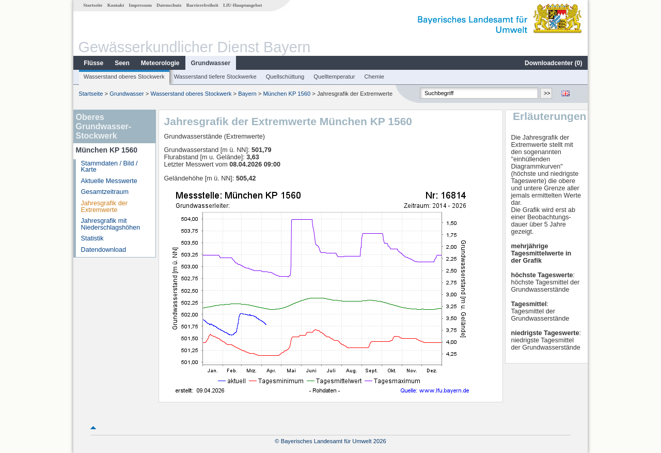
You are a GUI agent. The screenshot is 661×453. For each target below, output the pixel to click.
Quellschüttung (285, 76)
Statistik (92, 238)
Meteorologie (160, 63)
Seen (122, 63)
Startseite (92, 5)
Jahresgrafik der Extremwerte (104, 207)
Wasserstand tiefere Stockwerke (215, 76)
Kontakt (115, 5)
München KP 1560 (286, 93)
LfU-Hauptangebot (242, 5)
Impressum (140, 5)
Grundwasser (211, 63)
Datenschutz (169, 5)
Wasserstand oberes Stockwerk (124, 76)
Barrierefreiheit (202, 5)
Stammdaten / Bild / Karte (109, 167)
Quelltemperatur (334, 76)
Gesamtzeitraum (105, 191)
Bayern (247, 93)
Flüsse (93, 63)
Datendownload (104, 249)
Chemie (375, 76)
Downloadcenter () (553, 63)
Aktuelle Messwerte (109, 181)
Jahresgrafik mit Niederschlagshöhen (110, 224)
